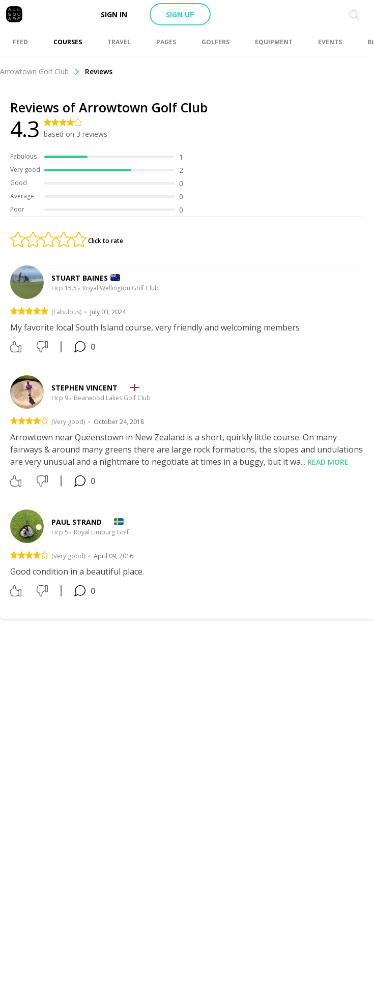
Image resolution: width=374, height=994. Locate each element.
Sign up (180, 14)
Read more (328, 462)
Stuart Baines (79, 278)
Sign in (114, 14)
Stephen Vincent (84, 388)
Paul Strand (76, 522)
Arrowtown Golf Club (40, 71)
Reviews (98, 71)
